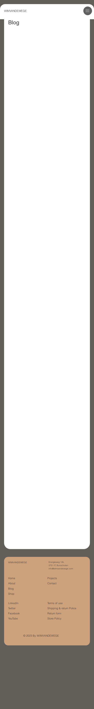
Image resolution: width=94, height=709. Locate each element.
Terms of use (55, 603)
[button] (87, 10)
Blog (11, 588)
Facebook (14, 613)
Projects (52, 578)
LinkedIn (13, 603)
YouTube (13, 618)
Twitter (12, 608)
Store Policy (54, 618)
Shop (11, 593)
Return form (54, 613)
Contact (52, 583)
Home (11, 578)
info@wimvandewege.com (61, 568)
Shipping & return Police (61, 608)
